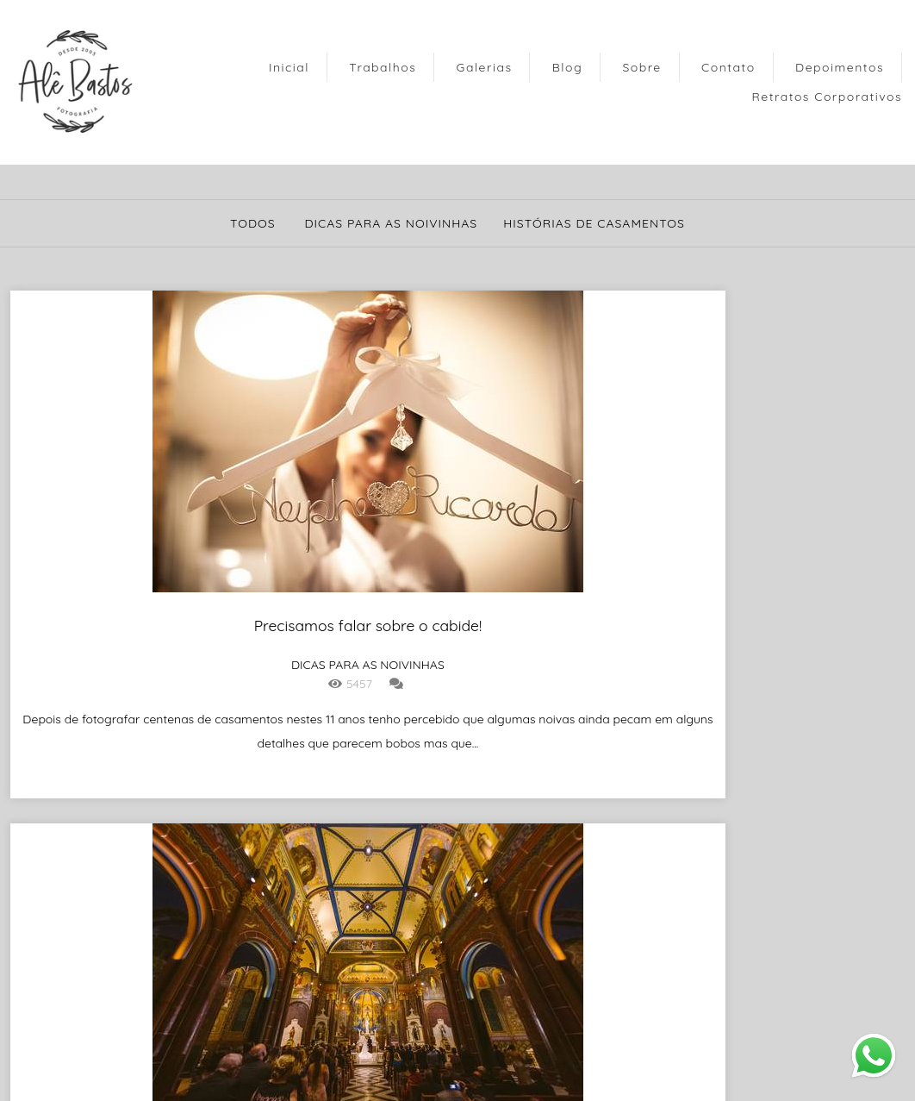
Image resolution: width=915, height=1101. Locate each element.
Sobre (641, 67)
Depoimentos (839, 67)
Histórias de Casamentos (594, 223)
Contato (728, 67)
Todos (253, 223)
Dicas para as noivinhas (390, 223)
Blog (567, 67)
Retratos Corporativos (827, 96)
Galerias (485, 67)
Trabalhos (382, 67)
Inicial (289, 67)
